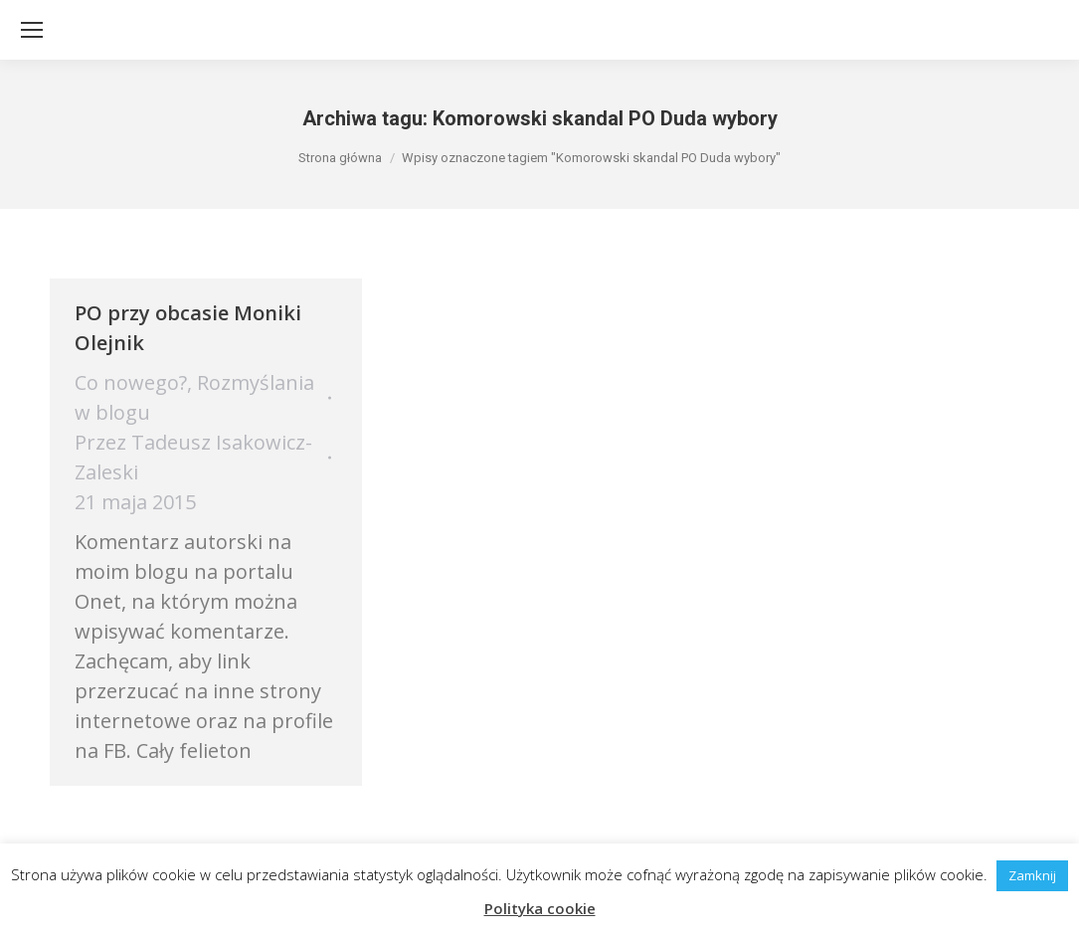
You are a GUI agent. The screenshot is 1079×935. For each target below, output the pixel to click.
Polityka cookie (540, 908)
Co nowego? (131, 382)
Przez (193, 457)
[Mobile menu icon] (32, 30)
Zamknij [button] (1032, 875)
